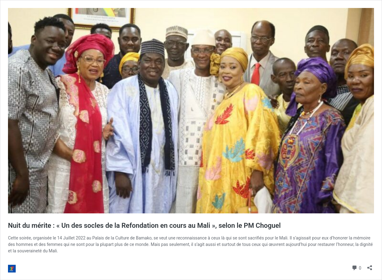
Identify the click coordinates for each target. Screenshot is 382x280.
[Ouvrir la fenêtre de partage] (369, 265)
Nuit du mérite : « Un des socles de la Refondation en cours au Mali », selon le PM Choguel (144, 225)
